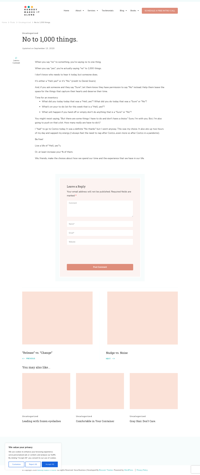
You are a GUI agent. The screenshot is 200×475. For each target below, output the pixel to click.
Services (91, 10)
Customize (16, 464)
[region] (33, 456)
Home (66, 10)
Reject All (33, 464)
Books (133, 10)
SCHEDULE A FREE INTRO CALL (160, 10)
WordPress (128, 470)
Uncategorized (30, 33)
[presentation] (86, 254)
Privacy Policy (142, 470)
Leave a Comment (16, 61)
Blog (122, 10)
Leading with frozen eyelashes (41, 421)
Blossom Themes (106, 470)
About (78, 10)
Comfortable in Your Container (95, 421)
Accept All (50, 464)
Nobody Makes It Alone (46, 470)
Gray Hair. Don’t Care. (143, 421)
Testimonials (108, 10)
